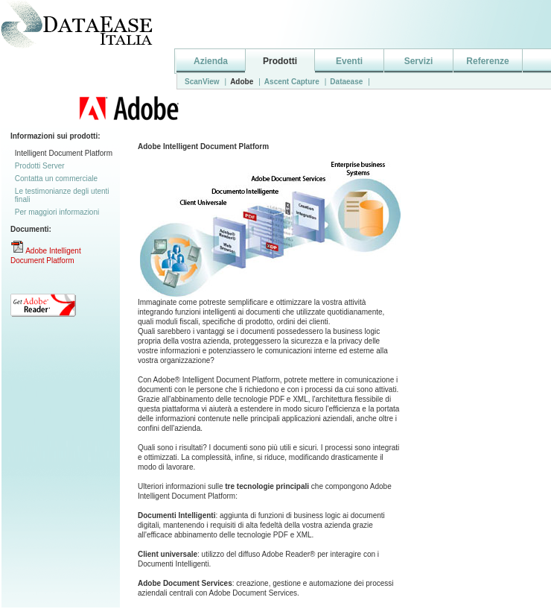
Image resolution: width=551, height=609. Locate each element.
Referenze (487, 61)
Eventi (349, 61)
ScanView (202, 82)
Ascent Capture (291, 82)
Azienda (211, 61)
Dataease (346, 82)
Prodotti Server (40, 166)
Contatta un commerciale (56, 178)
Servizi (418, 61)
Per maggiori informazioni (57, 212)
